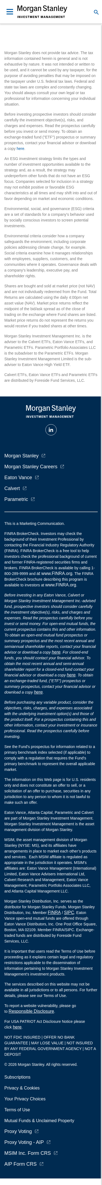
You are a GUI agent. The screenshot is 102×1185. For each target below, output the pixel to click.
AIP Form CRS (20, 1164)
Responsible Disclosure (31, 1011)
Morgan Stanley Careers (30, 466)
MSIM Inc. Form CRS (27, 1153)
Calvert (12, 488)
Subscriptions (17, 1077)
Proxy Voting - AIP (24, 1142)
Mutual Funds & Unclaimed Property (39, 1120)
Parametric (16, 499)
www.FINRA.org (60, 585)
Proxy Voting (18, 1131)
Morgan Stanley (21, 455)
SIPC (69, 912)
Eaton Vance (18, 477)
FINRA (54, 912)
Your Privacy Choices (26, 1099)
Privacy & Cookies (22, 1088)
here (20, 148)
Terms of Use (17, 1109)
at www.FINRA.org (54, 573)
